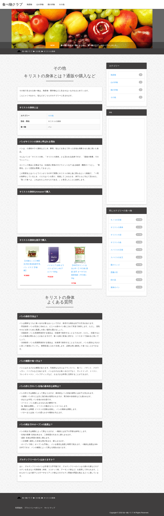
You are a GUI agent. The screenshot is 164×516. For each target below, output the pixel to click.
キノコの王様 (116, 220)
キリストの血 (116, 242)
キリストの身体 (117, 227)
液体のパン (115, 287)
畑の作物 (114, 90)
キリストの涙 (116, 235)
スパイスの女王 (117, 257)
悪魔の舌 (114, 272)
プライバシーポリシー (33, 508)
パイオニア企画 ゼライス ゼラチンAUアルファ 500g (55, 268)
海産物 (113, 75)
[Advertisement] (126, 160)
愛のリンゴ (115, 265)
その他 (37, 51)
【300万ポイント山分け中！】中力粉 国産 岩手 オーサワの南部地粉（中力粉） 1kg (79, 271)
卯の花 (113, 280)
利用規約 (18, 508)
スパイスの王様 (117, 250)
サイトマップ (49, 508)
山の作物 (114, 82)
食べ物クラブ (12, 4)
